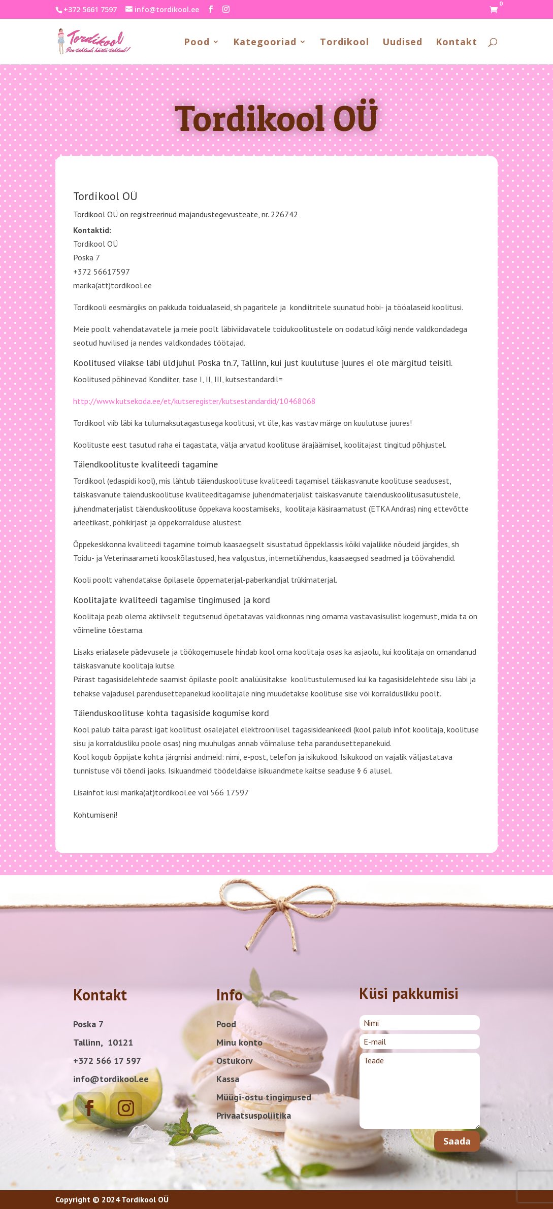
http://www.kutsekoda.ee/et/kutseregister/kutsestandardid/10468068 (194, 401)
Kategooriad (265, 43)
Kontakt (456, 43)
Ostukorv (234, 1060)
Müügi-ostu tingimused (263, 1097)
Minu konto (239, 1042)
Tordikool (344, 43)
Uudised (402, 43)
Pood (197, 43)
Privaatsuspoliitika (253, 1115)
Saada (457, 1141)
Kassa (227, 1079)
